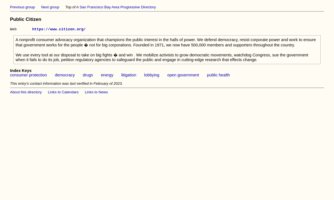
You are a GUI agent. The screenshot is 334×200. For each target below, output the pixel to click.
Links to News (96, 93)
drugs (88, 76)
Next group (50, 7)
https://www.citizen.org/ (59, 29)
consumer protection (28, 76)
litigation (128, 76)
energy (107, 76)
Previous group (22, 7)
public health (218, 76)
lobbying (151, 76)
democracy (65, 76)
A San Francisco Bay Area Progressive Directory (116, 7)
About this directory (26, 93)
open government (183, 76)
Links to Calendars (63, 93)
